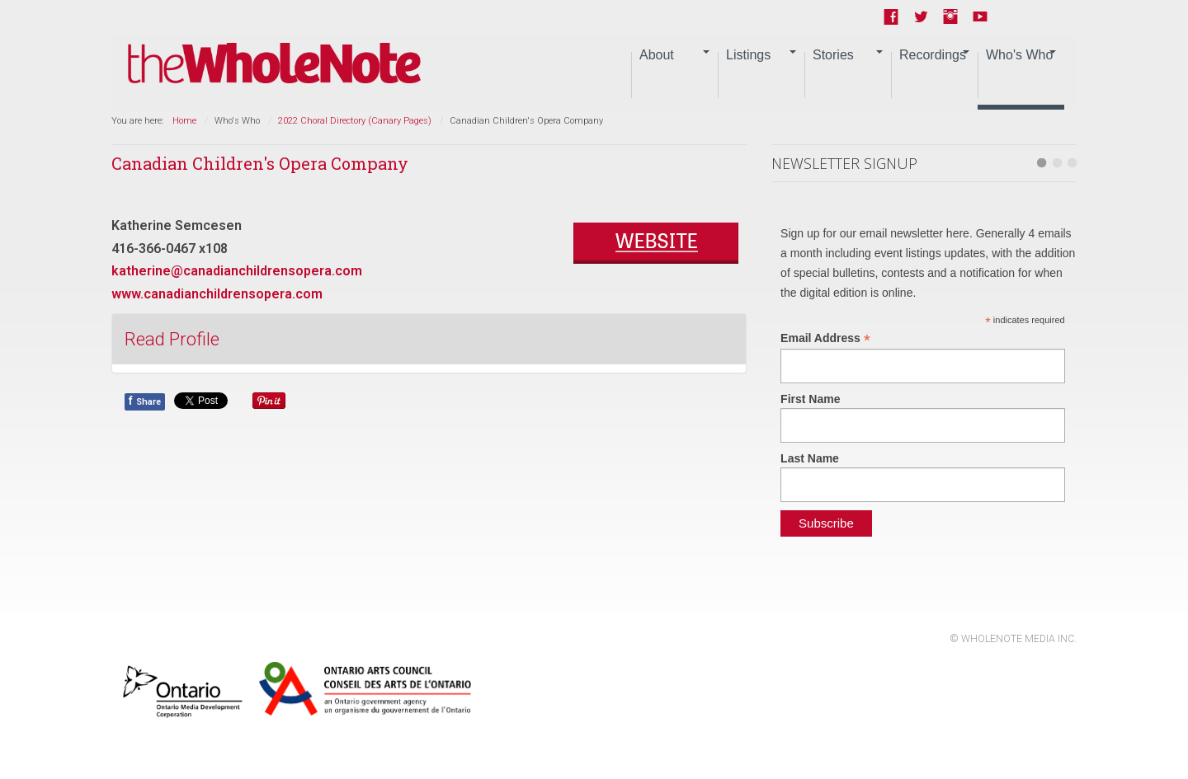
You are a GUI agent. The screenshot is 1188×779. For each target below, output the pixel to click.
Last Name (809, 458)
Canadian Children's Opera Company (259, 163)
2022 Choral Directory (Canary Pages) (354, 120)
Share (145, 400)
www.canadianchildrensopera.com (217, 294)
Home (184, 120)
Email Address (825, 338)
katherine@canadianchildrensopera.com (236, 271)
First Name (810, 399)
